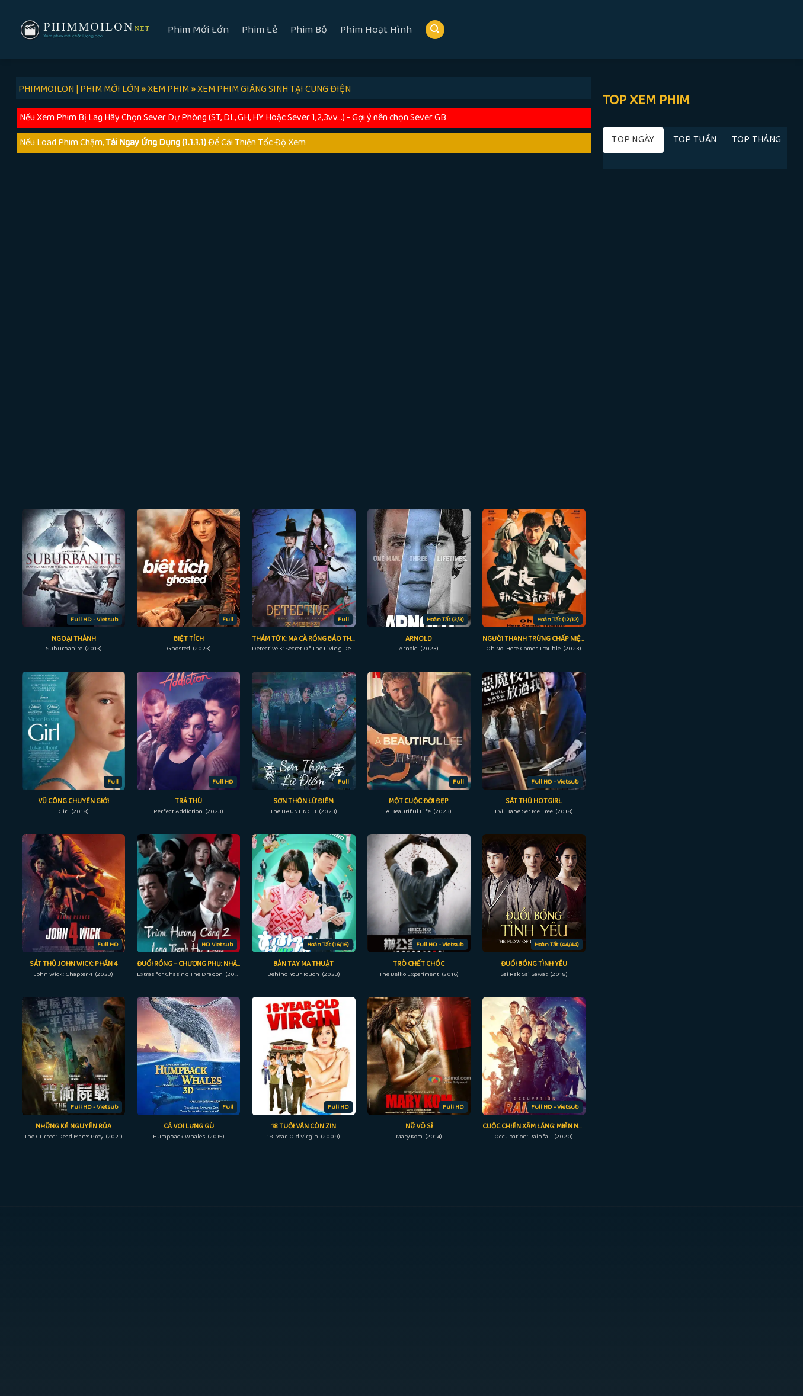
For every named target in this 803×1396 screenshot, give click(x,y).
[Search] (435, 30)
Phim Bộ (308, 29)
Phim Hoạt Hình (376, 29)
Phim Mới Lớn (198, 29)
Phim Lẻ (259, 29)
